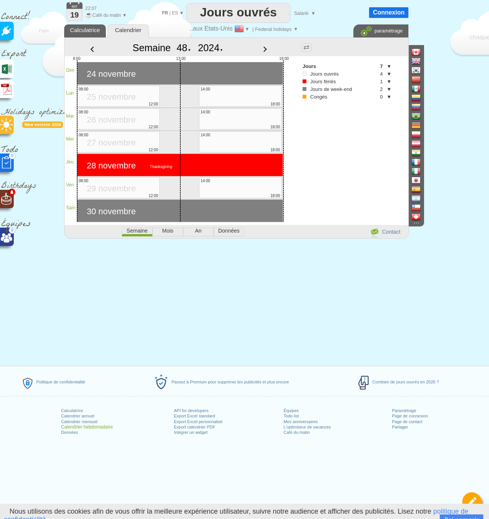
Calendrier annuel (77, 416)
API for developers (191, 410)
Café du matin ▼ (106, 15)
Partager (400, 427)
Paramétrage (404, 410)
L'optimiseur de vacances (307, 427)
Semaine (152, 47)
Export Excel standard (194, 416)
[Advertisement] (236, 300)
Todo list (291, 416)
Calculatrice (72, 410)
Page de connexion (410, 416)
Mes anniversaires (300, 421)
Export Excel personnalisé (198, 421)
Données (69, 432)
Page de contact (407, 421)
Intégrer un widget (190, 432)
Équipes (291, 410)
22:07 (91, 8)
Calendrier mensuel (79, 421)
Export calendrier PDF (194, 427)
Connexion (389, 12)
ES (175, 13)
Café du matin (296, 432)
